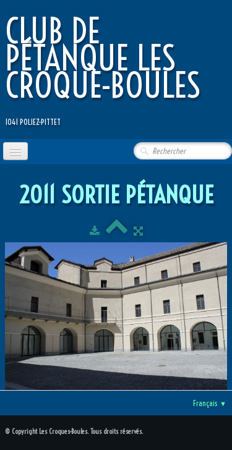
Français (209, 403)
